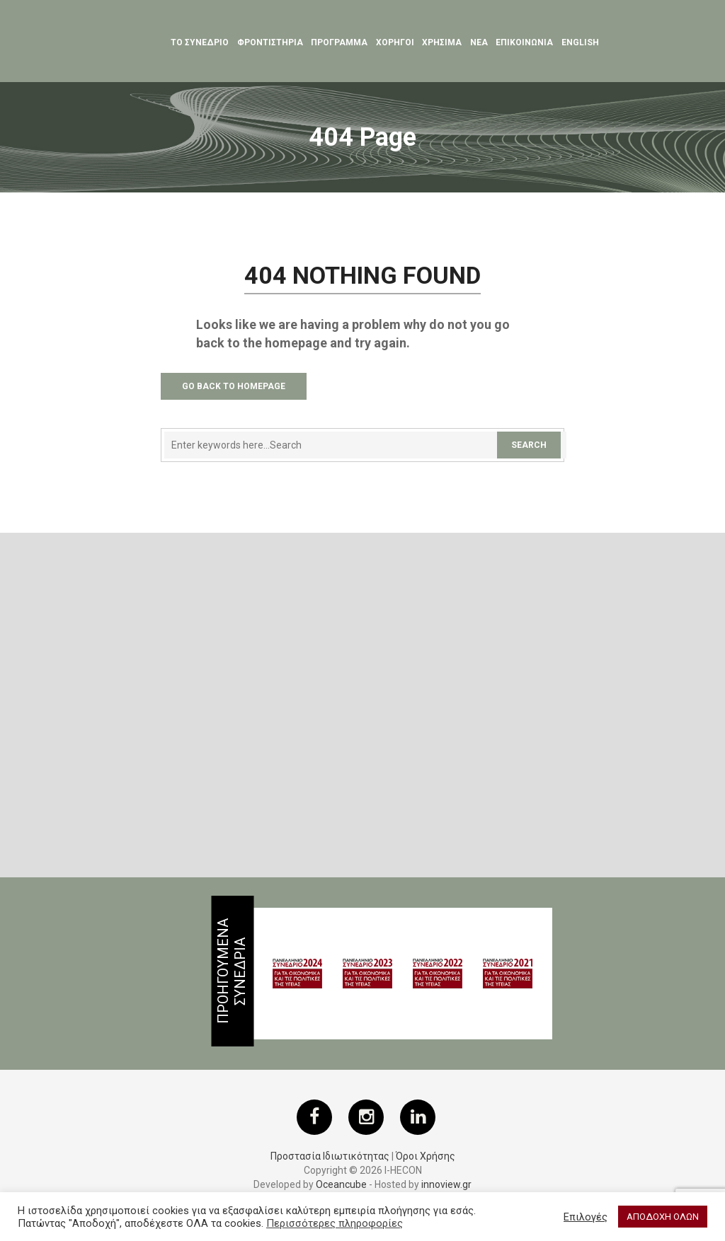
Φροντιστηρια (270, 42)
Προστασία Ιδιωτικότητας (329, 1156)
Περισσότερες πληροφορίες (334, 1223)
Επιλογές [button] (585, 1217)
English (580, 42)
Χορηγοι (395, 42)
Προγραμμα (339, 42)
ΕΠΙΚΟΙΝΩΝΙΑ (524, 42)
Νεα (479, 42)
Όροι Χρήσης (425, 1156)
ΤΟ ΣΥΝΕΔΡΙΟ (200, 42)
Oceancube (341, 1184)
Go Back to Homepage (233, 386)
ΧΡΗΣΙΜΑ (442, 42)
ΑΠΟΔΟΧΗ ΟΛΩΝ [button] (663, 1216)
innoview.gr (446, 1184)
